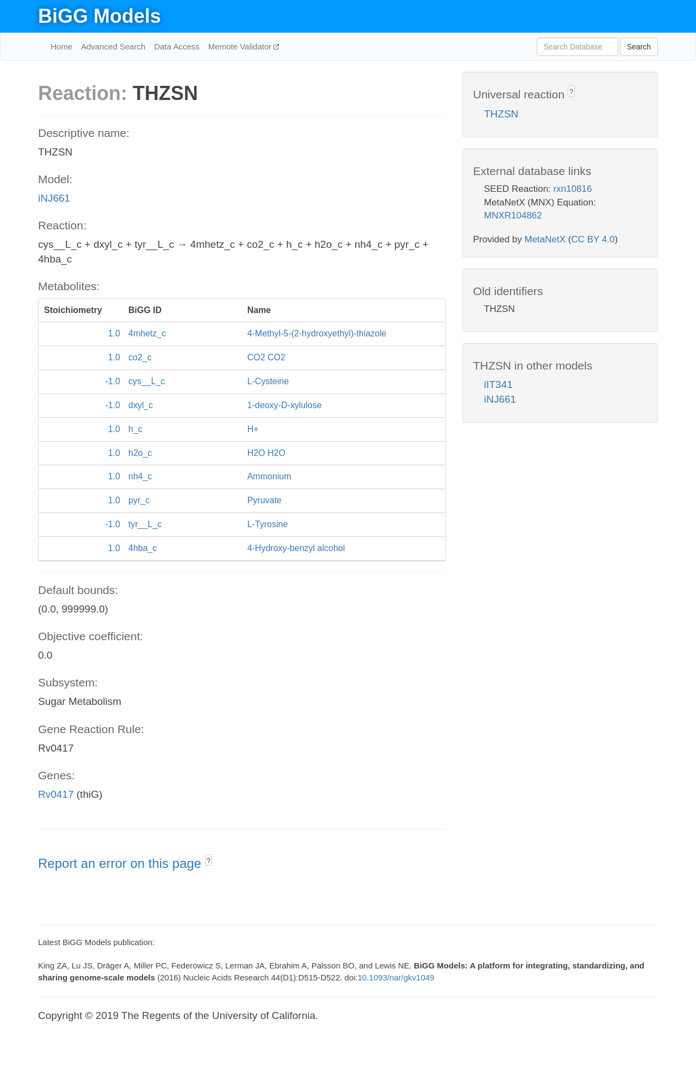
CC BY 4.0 (592, 239)
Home (61, 46)
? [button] (208, 861)
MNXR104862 (513, 215)
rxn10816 (573, 189)
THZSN (501, 114)
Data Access (176, 46)
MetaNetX (545, 239)
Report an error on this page (121, 863)
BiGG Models (99, 16)
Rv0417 (56, 794)
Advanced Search (113, 46)
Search (639, 46)
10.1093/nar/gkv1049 (396, 977)
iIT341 (498, 384)
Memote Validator (241, 46)
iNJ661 (54, 198)
